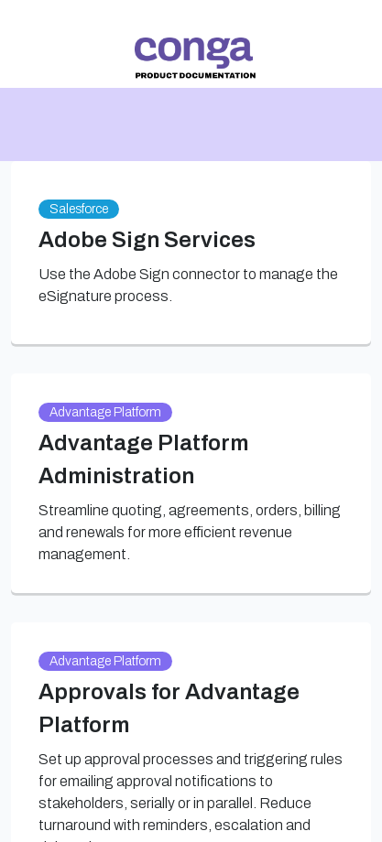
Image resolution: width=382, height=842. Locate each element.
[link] (194, 58)
